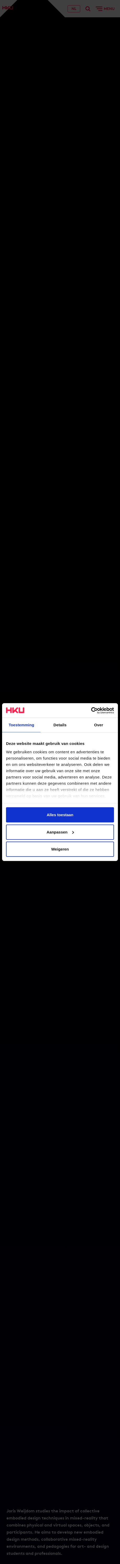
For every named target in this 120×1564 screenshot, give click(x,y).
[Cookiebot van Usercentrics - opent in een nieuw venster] (91, 710)
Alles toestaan (60, 815)
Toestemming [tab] (21, 725)
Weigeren (60, 849)
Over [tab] (98, 725)
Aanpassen (60, 832)
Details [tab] (60, 725)
